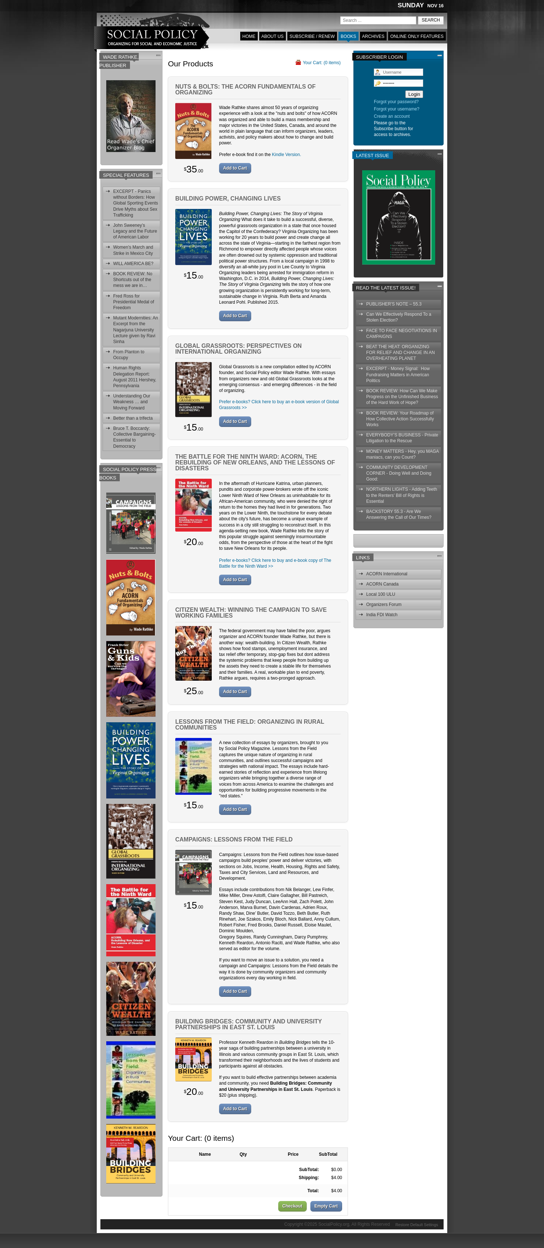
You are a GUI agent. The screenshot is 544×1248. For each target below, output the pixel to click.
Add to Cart (235, 168)
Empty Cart (326, 1206)
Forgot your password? (396, 101)
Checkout (292, 1206)
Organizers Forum (384, 604)
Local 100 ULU (380, 594)
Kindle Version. (286, 154)
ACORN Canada (382, 584)
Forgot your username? (397, 109)
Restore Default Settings (416, 1223)
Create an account (392, 116)
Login (414, 94)
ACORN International (386, 573)
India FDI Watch (382, 614)
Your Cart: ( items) (322, 62)
